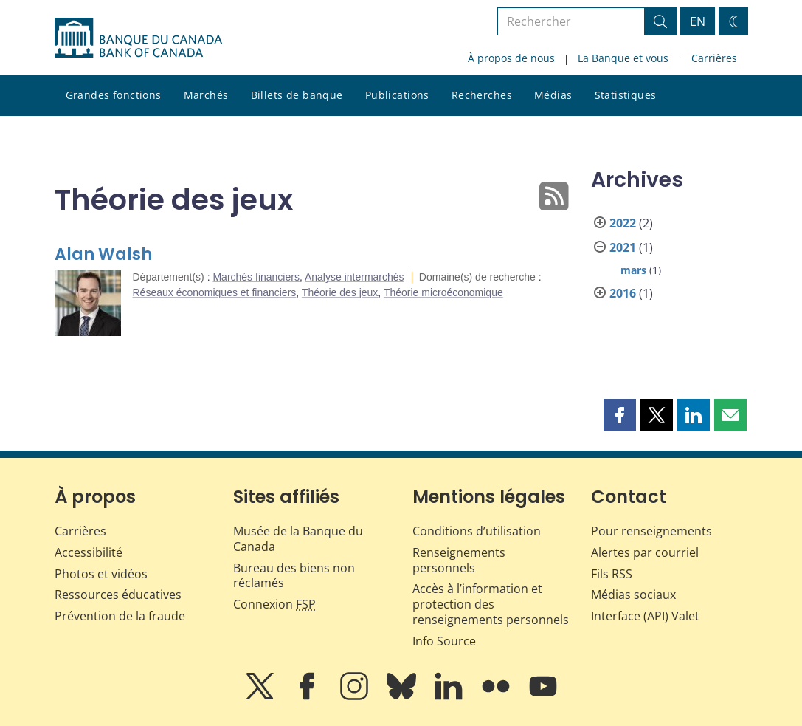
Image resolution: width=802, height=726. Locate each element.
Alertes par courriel (645, 552)
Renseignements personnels (458, 560)
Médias (553, 95)
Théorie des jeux (340, 292)
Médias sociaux (633, 594)
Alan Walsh (103, 254)
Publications (397, 95)
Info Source (444, 641)
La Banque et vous (623, 58)
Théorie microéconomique (443, 292)
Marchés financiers (256, 277)
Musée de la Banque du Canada (298, 539)
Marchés (206, 95)
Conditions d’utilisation (476, 531)
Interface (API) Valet (645, 616)
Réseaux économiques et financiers (215, 292)
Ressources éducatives (118, 594)
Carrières (714, 58)
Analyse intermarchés (354, 277)
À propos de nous (511, 58)
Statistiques (626, 95)
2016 (622, 293)
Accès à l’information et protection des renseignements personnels (490, 604)
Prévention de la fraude (120, 616)
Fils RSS (611, 574)
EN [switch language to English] (697, 21)
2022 (622, 223)
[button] (620, 415)
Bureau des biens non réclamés (294, 576)
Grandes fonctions (114, 95)
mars (633, 270)
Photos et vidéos (101, 574)
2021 (622, 247)
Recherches (482, 95)
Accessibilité (88, 552)
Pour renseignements (651, 531)
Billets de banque (297, 95)
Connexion (274, 604)
